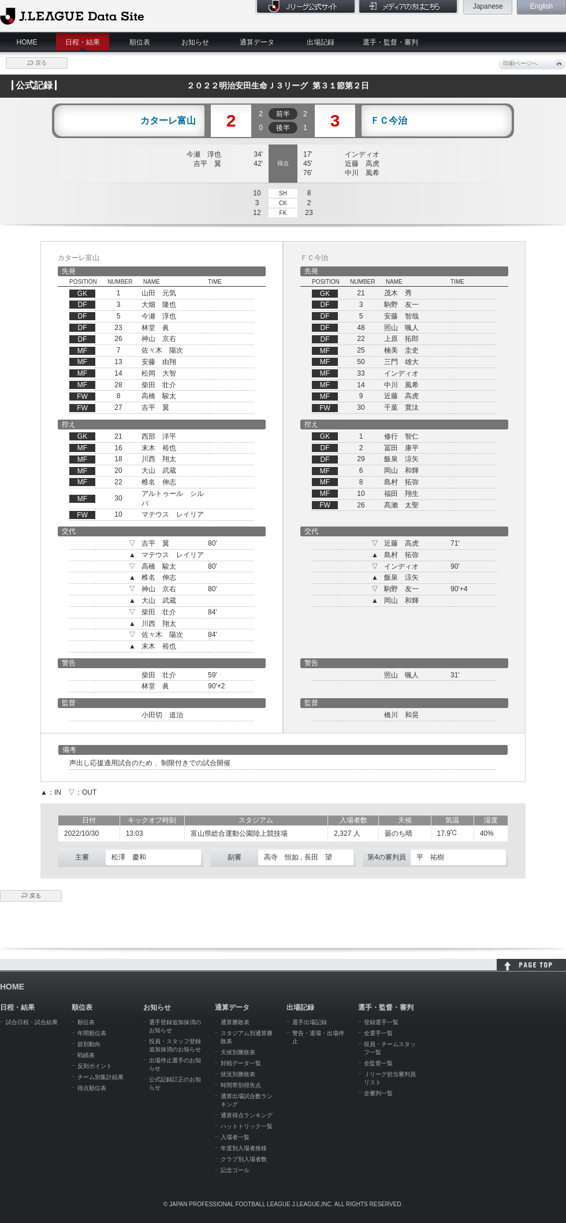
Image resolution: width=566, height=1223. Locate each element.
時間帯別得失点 (241, 1085)
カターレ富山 (168, 120)
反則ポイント (94, 1066)
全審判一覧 (378, 1093)
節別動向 (88, 1044)
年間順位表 (91, 1033)
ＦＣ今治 (388, 120)
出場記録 (320, 42)
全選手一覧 (378, 1033)
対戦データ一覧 (241, 1063)
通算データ (257, 42)
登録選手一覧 (381, 1022)
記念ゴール (235, 1170)
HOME (27, 42)
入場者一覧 (235, 1137)
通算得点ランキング (247, 1115)
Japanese (488, 6)
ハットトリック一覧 (247, 1126)
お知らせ (195, 42)
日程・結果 (82, 42)
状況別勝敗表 (238, 1074)
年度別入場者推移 (244, 1148)
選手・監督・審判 (390, 42)
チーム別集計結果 (100, 1077)
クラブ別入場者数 (244, 1159)
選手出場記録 (309, 1022)
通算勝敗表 (235, 1022)
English (541, 6)
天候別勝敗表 (238, 1052)
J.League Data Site (72, 15)
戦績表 (86, 1055)
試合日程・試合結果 (32, 1022)
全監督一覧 (378, 1063)
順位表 (139, 42)
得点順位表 (91, 1088)
